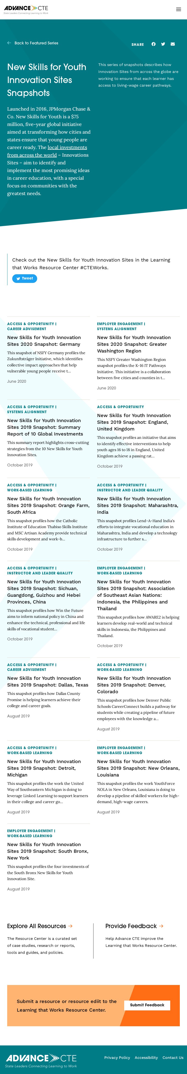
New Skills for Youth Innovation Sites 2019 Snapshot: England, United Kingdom (134, 422)
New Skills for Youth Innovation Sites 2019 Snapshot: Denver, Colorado (134, 684)
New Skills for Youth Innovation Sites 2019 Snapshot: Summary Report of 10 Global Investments (45, 427)
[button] (178, 9)
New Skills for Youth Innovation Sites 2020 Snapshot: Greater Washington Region (134, 344)
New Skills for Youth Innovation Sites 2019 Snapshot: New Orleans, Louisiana (138, 768)
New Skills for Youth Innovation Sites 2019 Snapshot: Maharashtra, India (137, 505)
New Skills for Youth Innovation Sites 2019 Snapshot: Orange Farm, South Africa (48, 505)
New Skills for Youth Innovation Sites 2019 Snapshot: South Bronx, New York (47, 851)
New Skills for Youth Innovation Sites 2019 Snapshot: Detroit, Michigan (44, 768)
